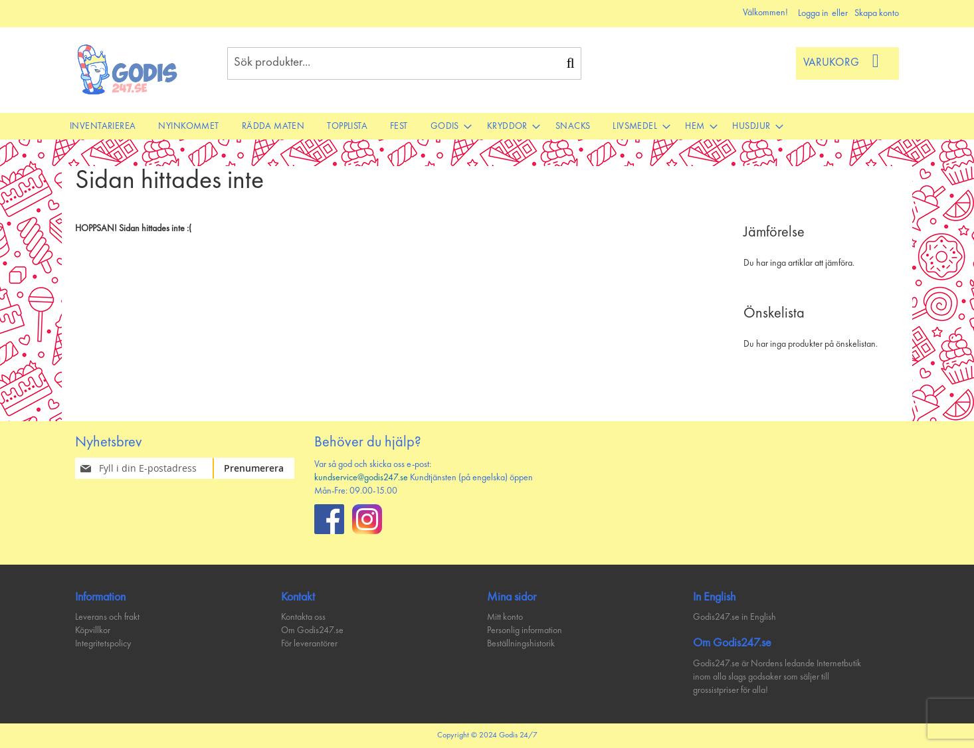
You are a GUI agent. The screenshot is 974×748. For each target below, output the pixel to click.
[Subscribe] (261, 468)
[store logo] (128, 69)
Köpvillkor (92, 630)
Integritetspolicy (103, 643)
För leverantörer (309, 643)
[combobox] (404, 63)
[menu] (487, 126)
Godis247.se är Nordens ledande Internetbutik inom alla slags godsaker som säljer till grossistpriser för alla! (777, 677)
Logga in (813, 13)
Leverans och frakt (107, 617)
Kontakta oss (303, 617)
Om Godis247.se (312, 630)
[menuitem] (103, 126)
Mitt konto (505, 617)
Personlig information (524, 630)
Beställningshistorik (521, 643)
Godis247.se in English (734, 617)
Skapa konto (876, 13)
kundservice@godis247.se (361, 477)
